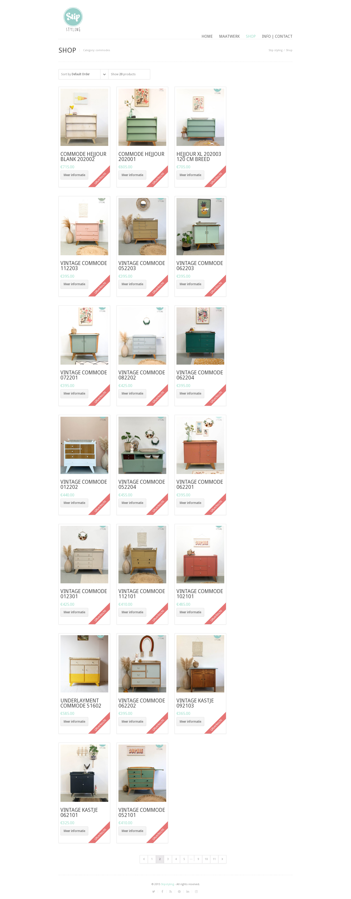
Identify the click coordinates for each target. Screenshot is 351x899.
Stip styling (276, 50)
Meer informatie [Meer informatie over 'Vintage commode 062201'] (190, 503)
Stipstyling (167, 884)
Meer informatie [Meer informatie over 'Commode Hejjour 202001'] (132, 175)
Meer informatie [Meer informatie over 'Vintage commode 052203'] (132, 284)
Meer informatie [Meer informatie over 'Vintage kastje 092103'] (190, 721)
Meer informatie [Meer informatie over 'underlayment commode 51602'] (74, 721)
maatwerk (229, 36)
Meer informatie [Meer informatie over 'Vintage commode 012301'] (74, 612)
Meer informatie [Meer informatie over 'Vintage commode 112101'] (132, 612)
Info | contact (277, 36)
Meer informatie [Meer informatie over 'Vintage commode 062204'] (190, 393)
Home (207, 36)
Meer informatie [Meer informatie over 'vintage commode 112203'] (74, 284)
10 (206, 859)
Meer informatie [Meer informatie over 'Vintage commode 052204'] (132, 503)
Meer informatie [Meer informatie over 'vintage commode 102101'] (190, 612)
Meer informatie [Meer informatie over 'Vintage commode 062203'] (190, 284)
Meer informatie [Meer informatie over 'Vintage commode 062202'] (132, 721)
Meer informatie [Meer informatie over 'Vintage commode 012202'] (74, 503)
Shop (251, 36)
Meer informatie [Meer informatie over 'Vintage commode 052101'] (132, 831)
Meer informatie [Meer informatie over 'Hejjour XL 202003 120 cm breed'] (190, 175)
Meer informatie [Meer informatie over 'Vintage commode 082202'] (132, 393)
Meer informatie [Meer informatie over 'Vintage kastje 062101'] (74, 831)
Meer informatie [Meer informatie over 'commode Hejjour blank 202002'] (74, 175)
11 (214, 859)
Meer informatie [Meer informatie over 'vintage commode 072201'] (74, 393)
